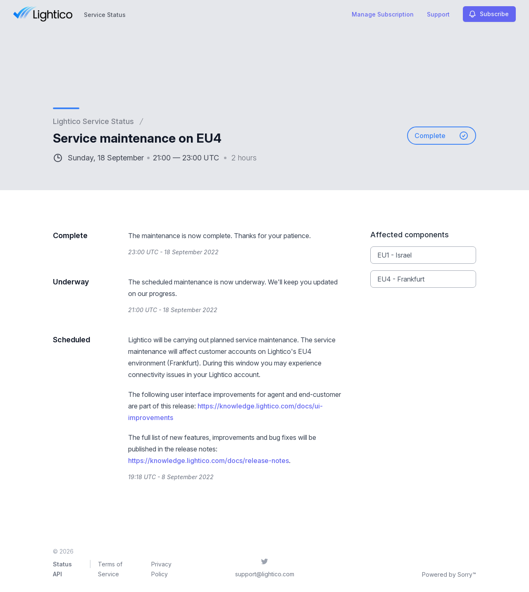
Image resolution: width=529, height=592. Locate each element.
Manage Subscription (383, 14)
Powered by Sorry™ (449, 574)
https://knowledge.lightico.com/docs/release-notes (208, 460)
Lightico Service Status (93, 121)
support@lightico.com (264, 574)
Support (438, 14)
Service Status (105, 14)
